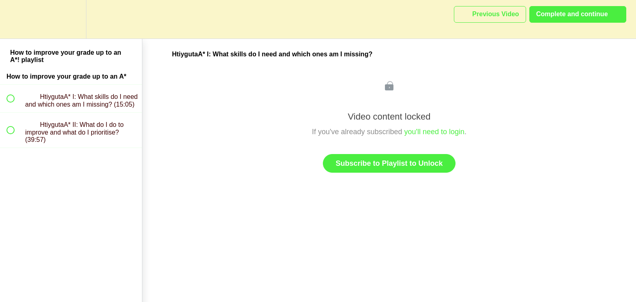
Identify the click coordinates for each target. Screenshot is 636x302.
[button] (15, 19)
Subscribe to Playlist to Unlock (389, 163)
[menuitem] (71, 19)
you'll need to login (434, 132)
